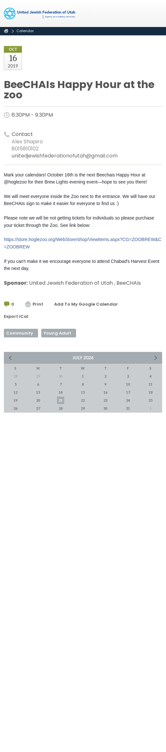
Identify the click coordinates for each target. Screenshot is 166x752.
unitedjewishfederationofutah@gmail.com (65, 155)
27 (38, 408)
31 (128, 408)
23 (105, 400)
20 (38, 400)
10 (128, 384)
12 (15, 392)
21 (61, 400)
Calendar (25, 30)
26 (15, 408)
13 (38, 392)
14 (61, 392)
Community (19, 333)
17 (128, 392)
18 (150, 392)
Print (34, 304)
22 (83, 400)
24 (128, 400)
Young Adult (57, 333)
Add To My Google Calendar (86, 304)
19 (15, 400)
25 (150, 400)
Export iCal (16, 316)
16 (105, 392)
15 (83, 392)
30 (105, 408)
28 (61, 408)
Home (6, 31)
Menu (154, 13)
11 (150, 384)
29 (83, 408)
